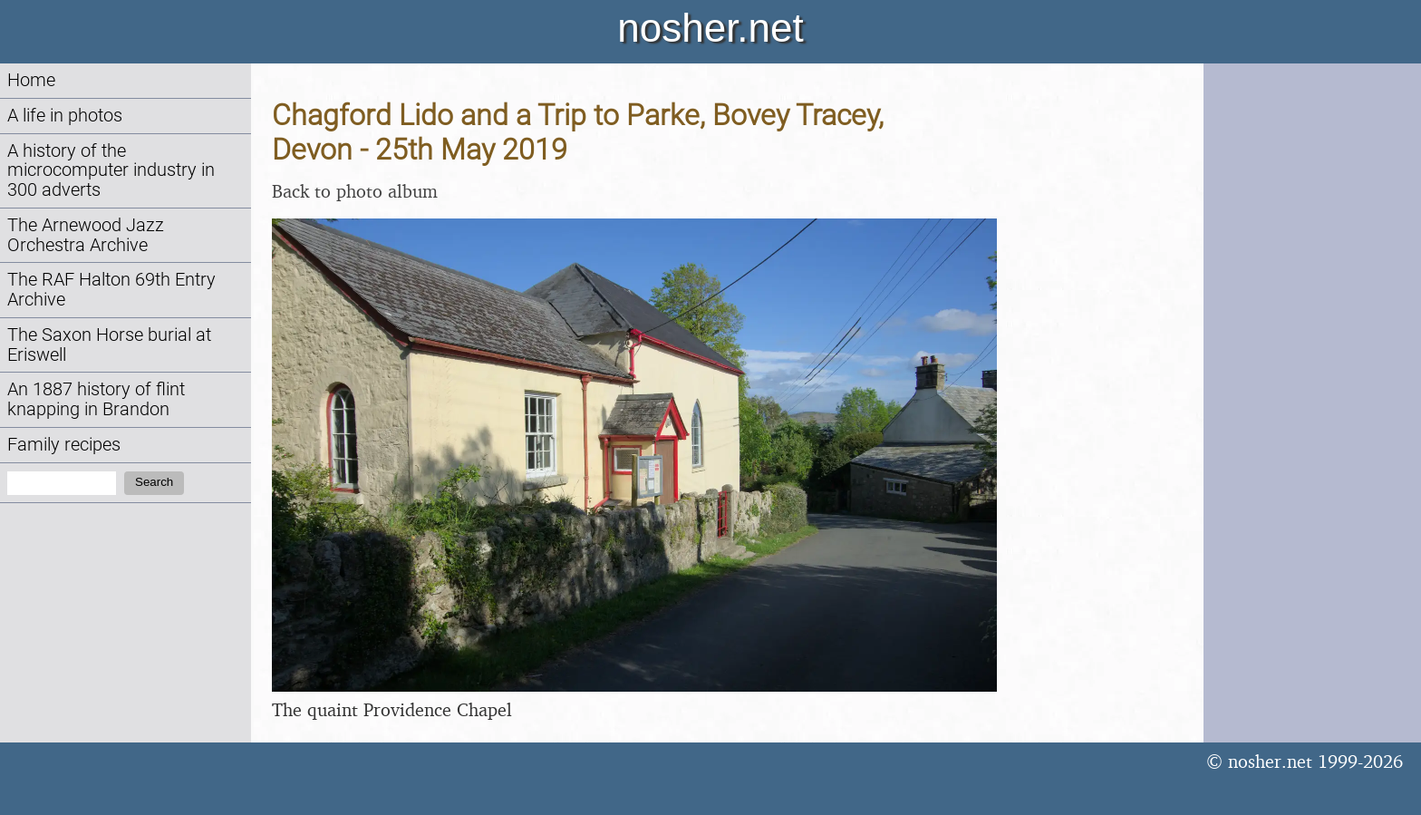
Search (154, 482)
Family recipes (64, 444)
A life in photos (64, 115)
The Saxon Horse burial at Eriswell (109, 345)
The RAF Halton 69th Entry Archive (111, 289)
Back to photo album (355, 190)
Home (31, 80)
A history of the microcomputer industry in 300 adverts (111, 171)
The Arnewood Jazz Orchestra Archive (85, 235)
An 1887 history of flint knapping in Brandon (96, 399)
